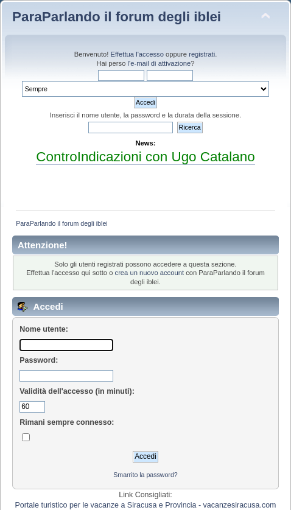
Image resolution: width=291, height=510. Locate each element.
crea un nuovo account (149, 272)
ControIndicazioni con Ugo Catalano (145, 156)
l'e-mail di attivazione (159, 63)
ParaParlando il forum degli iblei (116, 16)
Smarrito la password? (145, 474)
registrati (202, 54)
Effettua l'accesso (137, 54)
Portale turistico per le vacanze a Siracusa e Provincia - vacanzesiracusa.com (145, 505)
